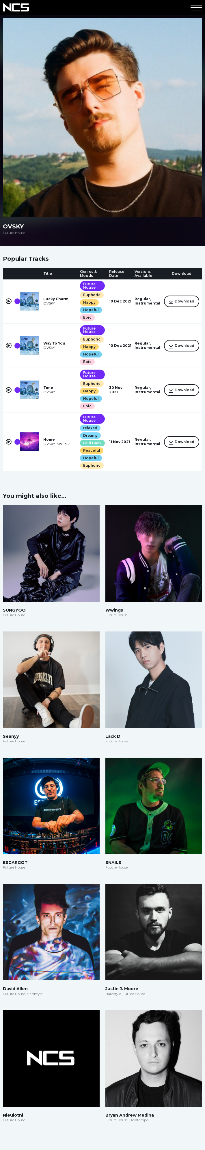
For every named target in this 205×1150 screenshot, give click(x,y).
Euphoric (91, 295)
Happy (89, 302)
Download (181, 301)
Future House (89, 286)
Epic (87, 317)
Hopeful (91, 310)
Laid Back (92, 443)
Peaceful (91, 450)
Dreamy (90, 435)
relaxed (90, 428)
